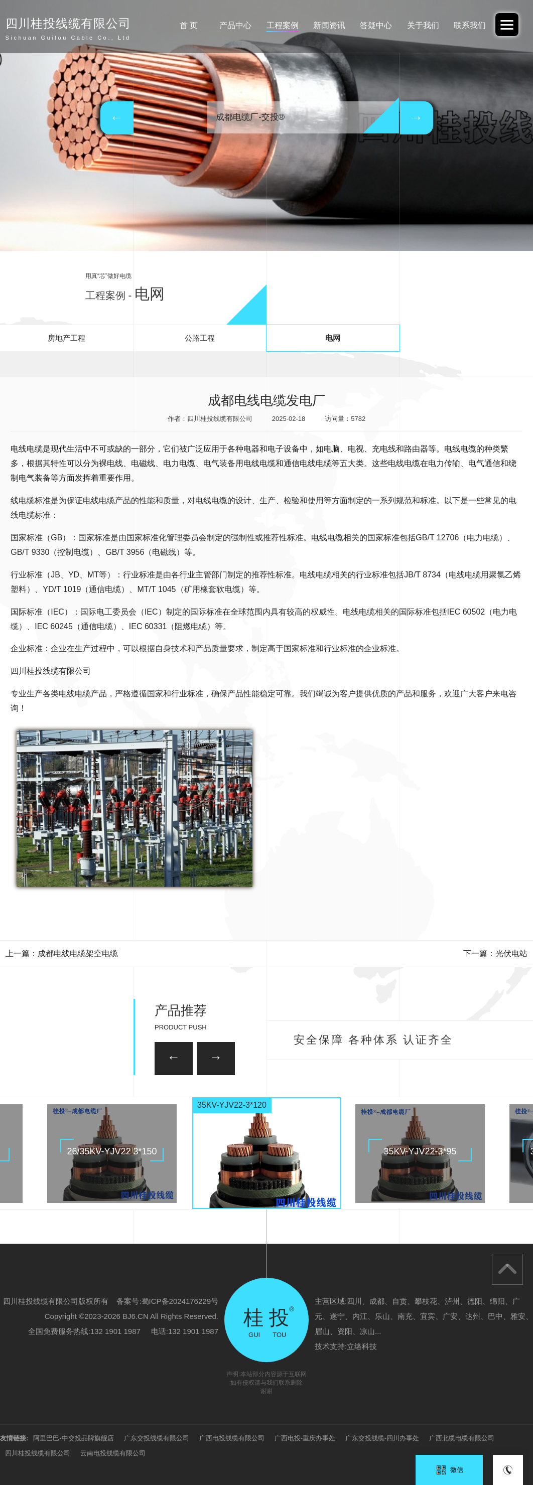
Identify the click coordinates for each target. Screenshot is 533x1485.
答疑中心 (376, 25)
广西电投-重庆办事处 (305, 1438)
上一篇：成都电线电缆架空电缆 (62, 953)
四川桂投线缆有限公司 (37, 1453)
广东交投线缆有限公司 (156, 1438)
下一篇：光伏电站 (495, 953)
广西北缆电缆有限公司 (461, 1438)
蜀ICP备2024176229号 (180, 1301)
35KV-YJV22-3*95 (419, 1151)
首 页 (189, 25)
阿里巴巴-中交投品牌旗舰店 (73, 1438)
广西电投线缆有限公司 (231, 1438)
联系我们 (470, 25)
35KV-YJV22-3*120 (231, 1105)
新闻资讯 (329, 25)
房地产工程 (66, 338)
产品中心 (235, 25)
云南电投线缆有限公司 (113, 1453)
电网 (332, 338)
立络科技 (362, 1346)
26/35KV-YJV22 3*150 (112, 1151)
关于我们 (423, 25)
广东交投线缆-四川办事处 (382, 1438)
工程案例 (282, 25)
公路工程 (200, 338)
